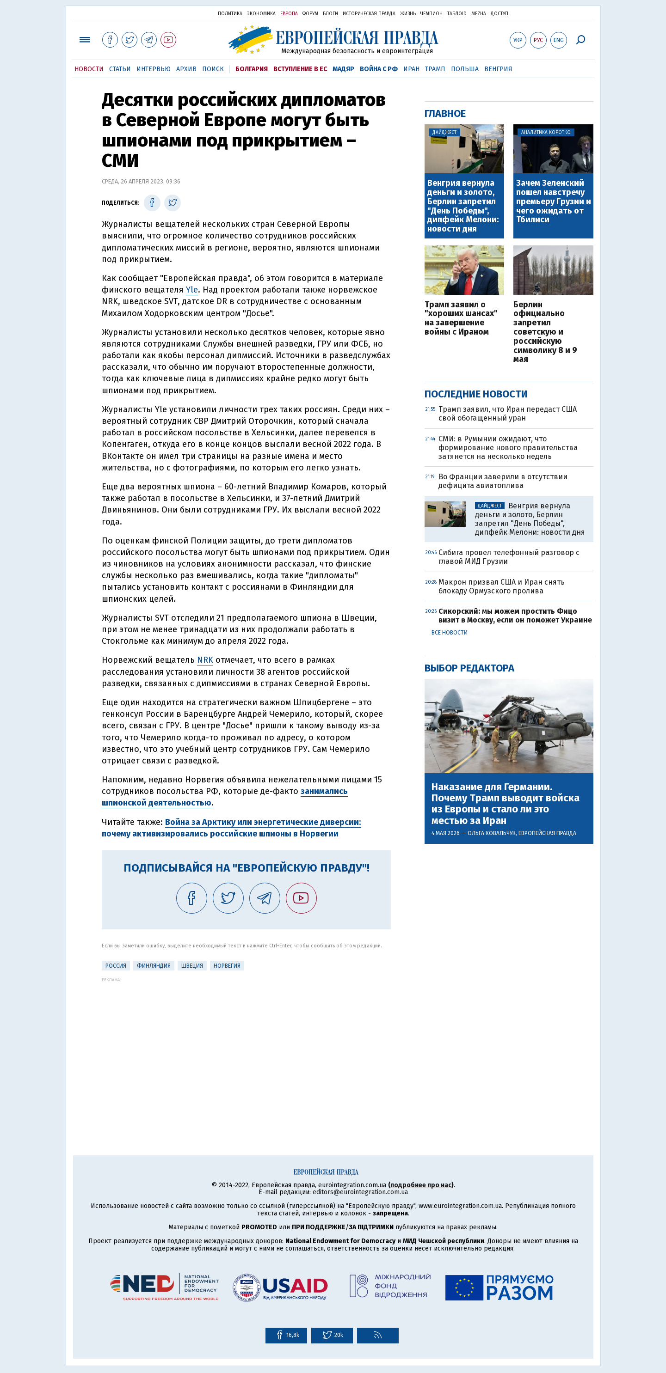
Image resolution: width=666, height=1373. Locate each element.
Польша (465, 69)
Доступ (499, 14)
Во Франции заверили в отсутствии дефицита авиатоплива (502, 481)
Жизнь (408, 14)
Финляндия (154, 966)
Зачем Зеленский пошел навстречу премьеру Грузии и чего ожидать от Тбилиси (553, 202)
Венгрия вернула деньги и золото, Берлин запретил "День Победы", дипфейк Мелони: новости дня (463, 206)
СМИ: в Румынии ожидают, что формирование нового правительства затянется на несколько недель (508, 447)
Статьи (120, 69)
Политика (230, 14)
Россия (115, 966)
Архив (186, 69)
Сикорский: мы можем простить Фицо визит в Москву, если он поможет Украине (515, 615)
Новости (89, 69)
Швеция (192, 966)
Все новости (450, 632)
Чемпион (431, 14)
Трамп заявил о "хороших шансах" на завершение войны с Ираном (461, 318)
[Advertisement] (246, 1046)
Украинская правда (183, 13)
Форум (310, 14)
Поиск (213, 69)
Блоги (330, 14)
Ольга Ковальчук (492, 833)
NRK (205, 660)
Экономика (261, 14)
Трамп (435, 69)
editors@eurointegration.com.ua (360, 1192)
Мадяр (343, 69)
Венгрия (498, 69)
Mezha (478, 14)
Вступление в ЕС (300, 69)
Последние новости (476, 394)
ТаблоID (457, 14)
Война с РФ (379, 69)
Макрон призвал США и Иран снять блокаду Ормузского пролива (501, 586)
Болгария (251, 69)
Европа (289, 14)
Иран (411, 69)
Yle (192, 290)
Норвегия (227, 966)
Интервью (153, 69)
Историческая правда (369, 14)
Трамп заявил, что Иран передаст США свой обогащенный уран (507, 413)
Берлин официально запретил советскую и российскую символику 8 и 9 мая (545, 332)
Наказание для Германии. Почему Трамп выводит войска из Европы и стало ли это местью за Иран (506, 803)
